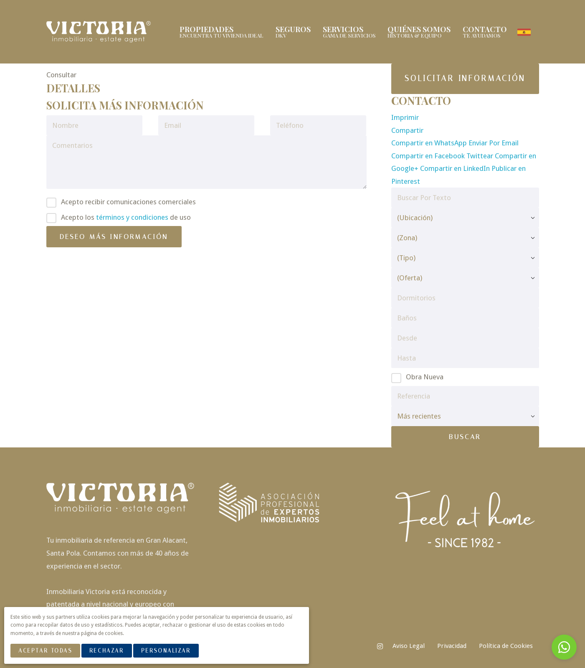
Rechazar (106, 651)
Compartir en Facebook (428, 156)
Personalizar (166, 651)
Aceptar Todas (45, 651)
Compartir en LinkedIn (455, 168)
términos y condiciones (132, 217)
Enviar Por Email (494, 143)
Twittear (480, 156)
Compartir (407, 130)
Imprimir (405, 117)
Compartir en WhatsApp (430, 143)
